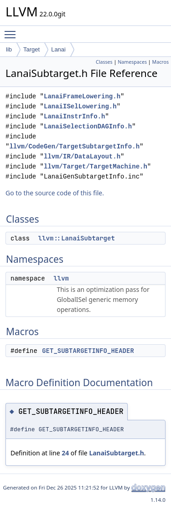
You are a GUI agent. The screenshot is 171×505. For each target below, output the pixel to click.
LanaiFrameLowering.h (82, 96)
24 (65, 453)
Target (31, 49)
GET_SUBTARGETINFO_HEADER (88, 351)
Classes (104, 62)
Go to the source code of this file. (54, 193)
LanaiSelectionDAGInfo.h (88, 126)
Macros (160, 62)
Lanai (58, 49)
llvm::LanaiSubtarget (76, 238)
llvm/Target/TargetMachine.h (95, 166)
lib (9, 49)
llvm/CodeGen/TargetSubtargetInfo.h (74, 146)
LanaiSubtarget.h (116, 453)
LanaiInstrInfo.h (74, 116)
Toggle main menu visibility (12, 30)
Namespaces (132, 62)
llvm (61, 278)
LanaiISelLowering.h (80, 106)
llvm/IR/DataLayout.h (82, 156)
